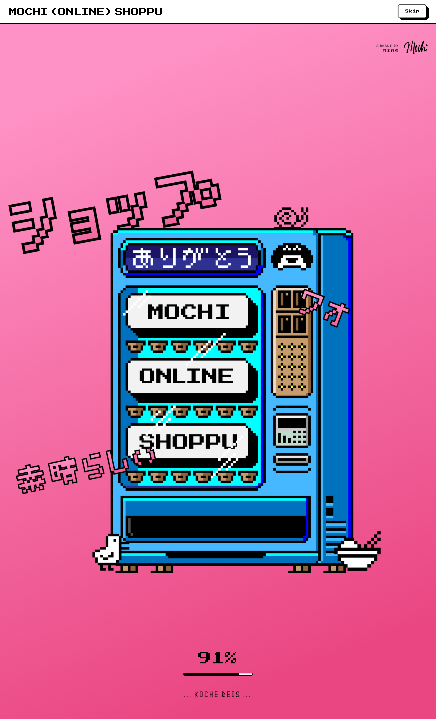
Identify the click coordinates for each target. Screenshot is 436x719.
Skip (412, 11)
